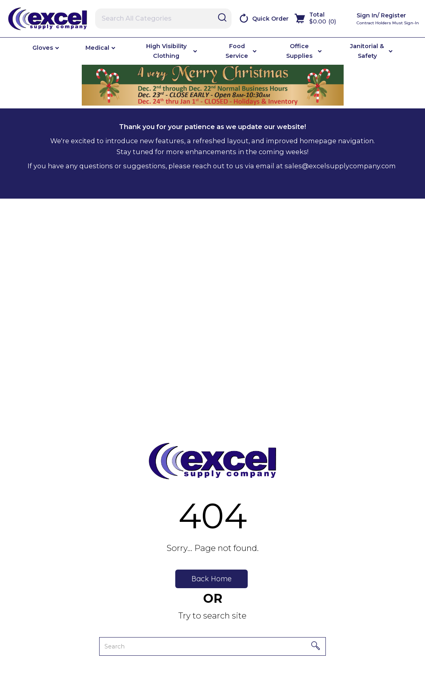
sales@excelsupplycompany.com (340, 166)
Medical (97, 47)
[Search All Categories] (163, 18)
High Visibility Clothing (166, 50)
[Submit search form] (222, 18)
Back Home (211, 578)
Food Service (236, 50)
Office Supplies (299, 50)
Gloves (42, 47)
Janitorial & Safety (367, 50)
